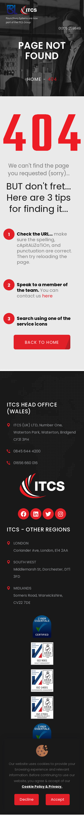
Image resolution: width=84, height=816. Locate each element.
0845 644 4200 (27, 451)
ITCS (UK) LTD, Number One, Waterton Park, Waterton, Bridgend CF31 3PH (44, 432)
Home (34, 79)
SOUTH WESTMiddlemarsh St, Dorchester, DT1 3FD (41, 569)
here (47, 296)
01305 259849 (69, 28)
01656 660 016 (25, 462)
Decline (27, 799)
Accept (57, 799)
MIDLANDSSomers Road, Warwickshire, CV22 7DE (38, 595)
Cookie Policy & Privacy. (42, 786)
